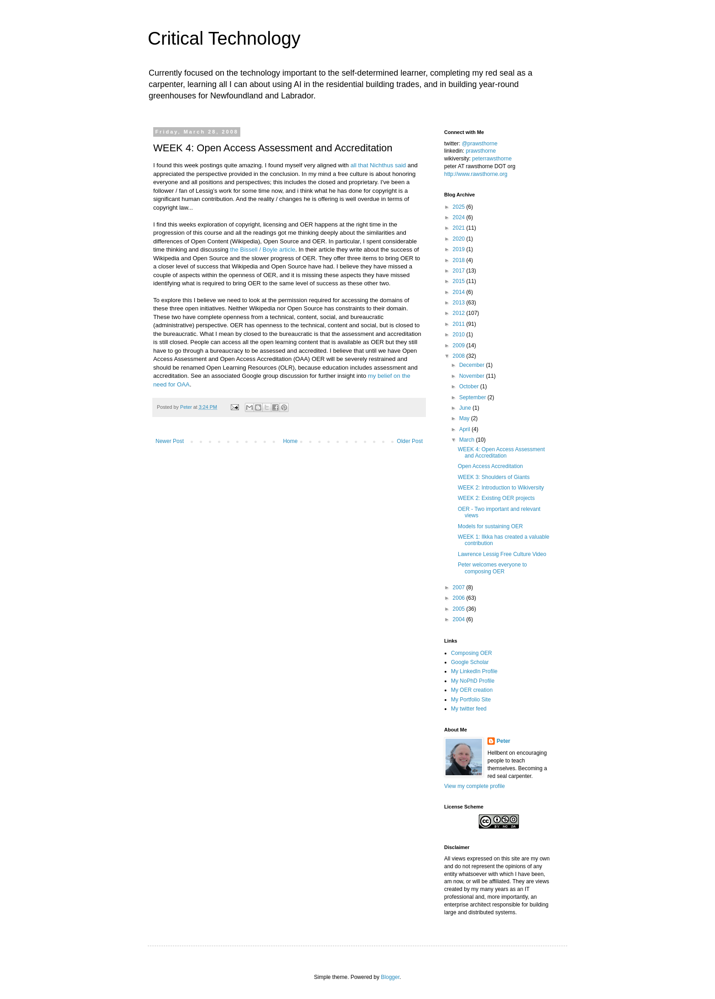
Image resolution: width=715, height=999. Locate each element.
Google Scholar (470, 662)
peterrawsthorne (492, 158)
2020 (459, 239)
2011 (459, 324)
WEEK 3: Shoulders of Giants (493, 477)
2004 (459, 619)
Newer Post (169, 441)
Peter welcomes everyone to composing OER (492, 567)
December (472, 365)
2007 (459, 587)
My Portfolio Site (471, 699)
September (473, 397)
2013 (459, 302)
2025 (459, 207)
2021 (459, 228)
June (465, 408)
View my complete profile (474, 786)
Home (290, 441)
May (465, 418)
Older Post (410, 441)
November (472, 376)
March (467, 440)
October (469, 386)
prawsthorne (481, 151)
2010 (459, 334)
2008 (459, 356)
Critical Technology (224, 38)
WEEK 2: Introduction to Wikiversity (501, 487)
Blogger (390, 977)
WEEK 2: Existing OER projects (496, 498)
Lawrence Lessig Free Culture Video (502, 554)
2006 (459, 598)
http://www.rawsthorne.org (476, 174)
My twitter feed (469, 708)
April (465, 429)
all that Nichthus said (378, 165)
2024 (459, 217)
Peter (503, 741)
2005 (459, 609)
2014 (459, 292)
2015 (459, 281)
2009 (459, 345)
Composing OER (471, 653)
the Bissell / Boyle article (262, 249)
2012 (459, 313)
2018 (459, 260)
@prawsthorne (479, 143)
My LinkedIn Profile (474, 671)
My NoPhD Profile (472, 681)
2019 (459, 249)
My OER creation (471, 690)
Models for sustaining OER (490, 526)
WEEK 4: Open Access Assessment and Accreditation (501, 452)
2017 (459, 271)
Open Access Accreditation (490, 466)
